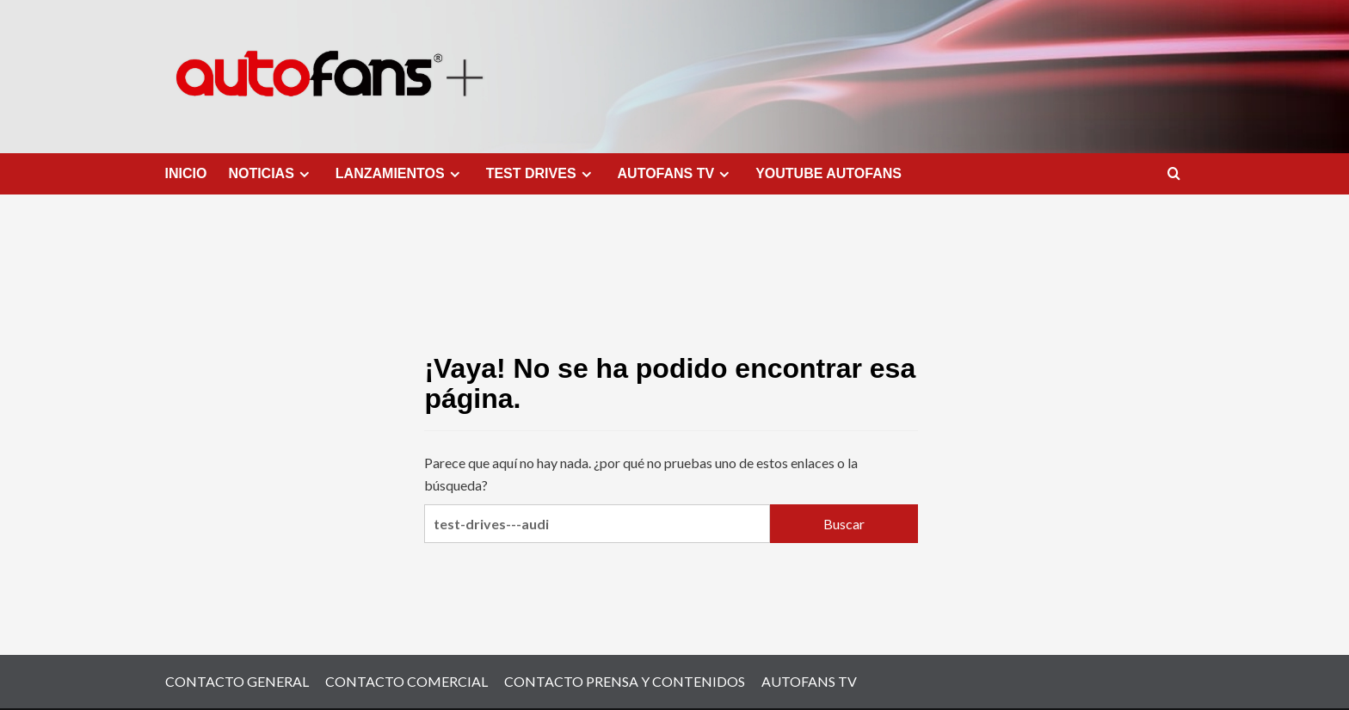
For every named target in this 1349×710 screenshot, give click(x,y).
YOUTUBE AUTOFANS (828, 173)
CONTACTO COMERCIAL (406, 681)
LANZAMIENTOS (400, 174)
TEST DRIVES (541, 174)
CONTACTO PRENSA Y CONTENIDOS (624, 681)
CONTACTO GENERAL (237, 681)
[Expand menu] (304, 174)
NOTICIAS (270, 174)
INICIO (186, 173)
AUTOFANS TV (676, 174)
